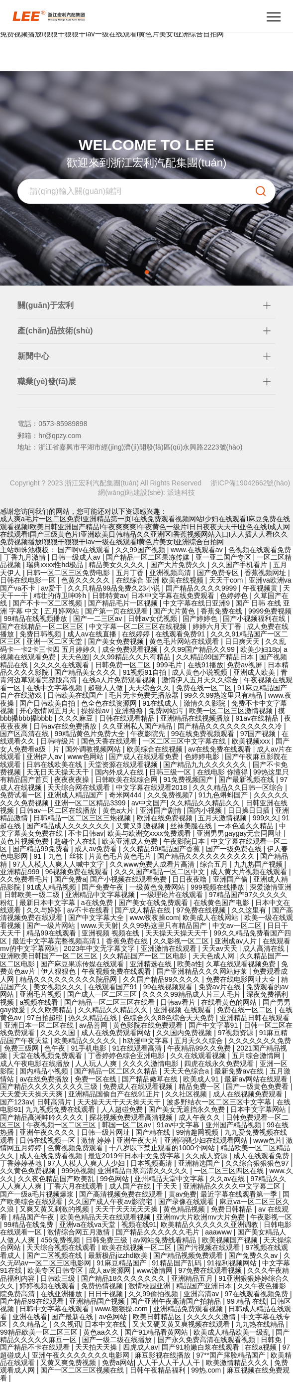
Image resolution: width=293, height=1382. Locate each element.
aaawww (219, 1232)
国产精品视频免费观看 (189, 1255)
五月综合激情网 (257, 1056)
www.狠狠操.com (122, 1309)
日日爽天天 (243, 641)
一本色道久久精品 (247, 826)
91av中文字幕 (179, 1125)
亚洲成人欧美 (255, 672)
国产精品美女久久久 (86, 672)
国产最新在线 (73, 1317)
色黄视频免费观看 (76, 1148)
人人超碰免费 (123, 1109)
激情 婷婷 (97, 1140)
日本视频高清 (152, 1163)
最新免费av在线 (240, 1071)
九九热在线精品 (260, 1324)
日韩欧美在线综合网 (127, 779)
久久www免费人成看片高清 (152, 864)
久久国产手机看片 (240, 565)
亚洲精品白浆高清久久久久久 (144, 1171)
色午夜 (55, 1048)
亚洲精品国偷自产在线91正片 (114, 1094)
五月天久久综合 (199, 1041)
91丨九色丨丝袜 (59, 856)
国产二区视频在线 (55, 1255)
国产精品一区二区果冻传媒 (149, 557)
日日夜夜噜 (190, 879)
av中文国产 (149, 803)
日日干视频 (106, 1294)
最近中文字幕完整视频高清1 (57, 941)
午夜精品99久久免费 (199, 1048)
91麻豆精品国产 (122, 1263)
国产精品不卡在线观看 (36, 1347)
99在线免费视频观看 (203, 734)
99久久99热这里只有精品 (224, 695)
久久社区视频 (187, 1094)
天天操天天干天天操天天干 (120, 1102)
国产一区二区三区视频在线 (83, 1370)
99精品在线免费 (29, 1224)
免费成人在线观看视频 (139, 1086)
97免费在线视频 (201, 910)
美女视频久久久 (58, 987)
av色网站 (113, 1317)
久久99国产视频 (141, 550)
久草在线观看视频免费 (242, 964)
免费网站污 (166, 711)
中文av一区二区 (238, 925)
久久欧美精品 (53, 1010)
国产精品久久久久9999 (202, 588)
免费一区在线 (96, 1079)
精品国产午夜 (34, 1217)
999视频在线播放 (218, 887)
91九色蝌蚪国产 (224, 795)
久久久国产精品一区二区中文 (160, 872)
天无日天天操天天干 (58, 772)
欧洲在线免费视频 (166, 818)
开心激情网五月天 (48, 711)
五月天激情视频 (223, 818)
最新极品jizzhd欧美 (119, 1255)
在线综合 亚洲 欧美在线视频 (160, 580)
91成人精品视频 (52, 887)
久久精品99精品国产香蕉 (162, 849)
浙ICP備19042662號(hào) (250, 483)
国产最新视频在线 (247, 779)
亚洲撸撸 (130, 711)
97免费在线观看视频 (210, 1270)
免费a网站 (118, 1363)
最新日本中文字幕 (48, 903)
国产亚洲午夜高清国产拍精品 (176, 1301)
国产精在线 (153, 1132)
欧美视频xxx (252, 741)
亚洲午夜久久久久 (48, 1132)
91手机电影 (89, 1048)
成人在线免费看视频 (51, 1156)
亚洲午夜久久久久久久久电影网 (81, 1355)
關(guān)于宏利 (45, 305)
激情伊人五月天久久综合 (201, 680)
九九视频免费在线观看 (61, 1109)
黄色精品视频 (185, 1209)
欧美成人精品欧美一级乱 (233, 1332)
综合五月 (215, 864)
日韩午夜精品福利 (159, 1370)
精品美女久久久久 (117, 565)
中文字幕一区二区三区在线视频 (139, 626)
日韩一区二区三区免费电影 (69, 573)
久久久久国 (58, 1033)
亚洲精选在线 (152, 964)
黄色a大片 (119, 810)
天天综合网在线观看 (79, 787)
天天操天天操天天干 (177, 933)
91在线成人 (161, 703)
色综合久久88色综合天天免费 (169, 1018)
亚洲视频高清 (171, 573)
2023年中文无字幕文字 (100, 948)
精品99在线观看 (52, 933)
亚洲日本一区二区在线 (40, 1025)
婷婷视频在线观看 (48, 1286)
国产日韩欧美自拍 (48, 703)
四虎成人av (140, 1347)
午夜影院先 (148, 734)
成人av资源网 (111, 1270)
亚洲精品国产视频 (98, 1301)
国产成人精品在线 (144, 910)
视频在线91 (139, 1224)
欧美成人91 (201, 1079)
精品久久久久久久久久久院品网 (69, 979)
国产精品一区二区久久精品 (117, 1071)
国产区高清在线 (25, 734)
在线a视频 (262, 1347)
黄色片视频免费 (25, 841)
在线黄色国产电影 (222, 903)
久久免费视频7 (171, 795)
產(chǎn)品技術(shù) (55, 330)
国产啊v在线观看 (85, 550)
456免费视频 (61, 1240)
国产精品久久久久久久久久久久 (207, 856)
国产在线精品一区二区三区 (43, 626)
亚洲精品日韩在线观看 (255, 1018)
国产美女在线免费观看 (154, 903)
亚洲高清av (202, 1294)
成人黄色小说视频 (200, 672)
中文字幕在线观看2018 (152, 787)
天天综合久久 (150, 688)
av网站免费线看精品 (165, 1240)
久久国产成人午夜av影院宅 (111, 1202)
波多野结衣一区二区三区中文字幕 (220, 1102)
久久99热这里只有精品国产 (165, 925)
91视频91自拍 (145, 672)
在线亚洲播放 (62, 1294)
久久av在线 (228, 1179)
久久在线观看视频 (199, 1056)
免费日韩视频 (41, 634)
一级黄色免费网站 (158, 887)
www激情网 (156, 1270)
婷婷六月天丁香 (218, 626)
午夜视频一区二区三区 (62, 1125)
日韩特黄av (109, 596)
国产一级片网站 (51, 925)
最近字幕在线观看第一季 (239, 1194)
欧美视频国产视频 (231, 1240)
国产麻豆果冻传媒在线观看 (83, 964)
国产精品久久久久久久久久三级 (49, 1086)
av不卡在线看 (89, 910)
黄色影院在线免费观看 (149, 1025)
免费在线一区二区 (205, 688)
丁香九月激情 (26, 557)
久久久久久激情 (212, 1317)
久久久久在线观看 (62, 665)
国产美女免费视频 (117, 641)
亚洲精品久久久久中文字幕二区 (233, 1186)
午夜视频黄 (261, 588)
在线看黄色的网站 (230, 1002)
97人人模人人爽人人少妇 (86, 1163)
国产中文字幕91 (214, 1025)
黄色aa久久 (101, 1332)
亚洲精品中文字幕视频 (101, 895)
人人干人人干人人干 (169, 1363)
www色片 (267, 1140)
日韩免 (272, 1340)
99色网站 (115, 1179)
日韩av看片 (178, 1002)
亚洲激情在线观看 (169, 948)
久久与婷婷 (44, 910)
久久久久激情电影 (152, 1064)
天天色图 (75, 657)
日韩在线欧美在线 (55, 764)
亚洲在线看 (29, 1317)
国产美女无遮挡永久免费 (187, 1109)
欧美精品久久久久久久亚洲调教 (210, 1224)
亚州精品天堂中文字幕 (170, 1179)
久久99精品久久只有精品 (132, 657)
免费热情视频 (103, 1286)
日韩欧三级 (58, 1278)
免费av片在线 (220, 987)
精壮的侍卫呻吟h (60, 596)
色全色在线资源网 (110, 703)
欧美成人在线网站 (211, 917)
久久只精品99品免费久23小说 (115, 588)
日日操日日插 (250, 810)
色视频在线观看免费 (259, 550)
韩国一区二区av (127, 1125)
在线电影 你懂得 (223, 772)
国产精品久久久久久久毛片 (158, 1232)
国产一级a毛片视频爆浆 (38, 1194)
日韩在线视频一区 (48, 1140)
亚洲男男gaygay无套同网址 (240, 833)
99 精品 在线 (246, 1301)
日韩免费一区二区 (124, 665)
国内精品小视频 (44, 1071)
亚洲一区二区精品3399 (90, 803)
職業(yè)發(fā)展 (46, 381)
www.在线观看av (197, 550)
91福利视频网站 (232, 1263)
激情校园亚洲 (150, 1286)
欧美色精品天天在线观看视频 (106, 1217)
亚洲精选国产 (200, 1163)
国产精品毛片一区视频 (124, 603)
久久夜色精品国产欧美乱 (57, 1179)
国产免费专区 (219, 573)
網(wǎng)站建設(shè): (132, 492)
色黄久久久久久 (86, 580)
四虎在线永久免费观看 (220, 1064)
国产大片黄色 (175, 611)
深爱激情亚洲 (271, 887)
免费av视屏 (245, 665)
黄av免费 (183, 1194)
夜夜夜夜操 (72, 779)
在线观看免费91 (180, 634)
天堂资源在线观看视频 (124, 764)
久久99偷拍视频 (154, 1294)
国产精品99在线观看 (32, 1301)
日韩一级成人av (76, 557)
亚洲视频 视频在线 (111, 933)
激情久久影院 (205, 703)
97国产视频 (259, 734)
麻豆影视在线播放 (164, 1355)
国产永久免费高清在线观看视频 (207, 1340)
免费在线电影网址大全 (242, 979)
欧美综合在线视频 (156, 749)
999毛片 (170, 665)
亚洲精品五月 (193, 1278)
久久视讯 (67, 1324)
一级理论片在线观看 (172, 895)
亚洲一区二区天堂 (55, 641)
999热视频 (77, 1171)
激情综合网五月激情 (79, 1232)
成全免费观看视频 (131, 649)
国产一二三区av (98, 618)
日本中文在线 (106, 1324)
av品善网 (94, 1025)
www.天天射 (99, 925)
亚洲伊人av (45, 757)
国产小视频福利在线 (255, 618)
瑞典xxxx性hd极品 (55, 565)
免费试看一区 (22, 795)
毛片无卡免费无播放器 (145, 695)
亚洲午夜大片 (138, 1140)
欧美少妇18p (260, 649)
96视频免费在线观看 (77, 872)
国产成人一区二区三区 (103, 994)
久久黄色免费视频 (29, 1171)
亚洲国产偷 (231, 879)
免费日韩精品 (233, 1209)
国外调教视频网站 (94, 749)
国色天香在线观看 (110, 741)
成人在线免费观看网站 (117, 1033)
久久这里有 (249, 910)
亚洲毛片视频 (41, 994)
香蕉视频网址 (266, 573)
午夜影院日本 (185, 841)
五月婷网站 (62, 611)
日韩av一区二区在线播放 (58, 810)
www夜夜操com (154, 917)
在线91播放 (205, 665)
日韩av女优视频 (153, 618)
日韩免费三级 (107, 1240)
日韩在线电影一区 (29, 580)
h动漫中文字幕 (147, 1041)
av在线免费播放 (45, 1079)
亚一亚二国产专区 (224, 557)
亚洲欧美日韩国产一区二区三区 (49, 956)
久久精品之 (30, 1324)
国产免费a (70, 879)
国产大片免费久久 (179, 565)
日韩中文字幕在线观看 (55, 1309)
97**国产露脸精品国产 (231, 1355)
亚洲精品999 (20, 872)
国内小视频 (205, 810)
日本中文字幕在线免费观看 (173, 596)
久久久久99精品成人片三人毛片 (192, 994)
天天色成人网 (214, 956)
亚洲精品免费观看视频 (189, 1309)
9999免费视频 (270, 611)
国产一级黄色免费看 (258, 1086)
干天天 (167, 1186)
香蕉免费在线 (222, 611)
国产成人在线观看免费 (145, 757)
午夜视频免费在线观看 (117, 971)
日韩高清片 (55, 1102)
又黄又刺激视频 (141, 826)
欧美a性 (189, 964)
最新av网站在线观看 (257, 1079)
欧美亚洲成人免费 (131, 841)
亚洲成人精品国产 (76, 795)
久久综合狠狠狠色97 (258, 1163)
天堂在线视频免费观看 (48, 1056)
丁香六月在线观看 (76, 1186)
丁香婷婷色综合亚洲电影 (127, 1056)
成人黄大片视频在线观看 (249, 872)
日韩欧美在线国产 (76, 695)
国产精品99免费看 (41, 849)
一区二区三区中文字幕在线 (185, 741)
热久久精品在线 (93, 1018)
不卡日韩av (85, 833)
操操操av (96, 711)
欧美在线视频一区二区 (138, 1247)
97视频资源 (236, 1033)
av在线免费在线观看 (220, 749)
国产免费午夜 (103, 887)
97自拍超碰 (45, 1018)
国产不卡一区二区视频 (48, 603)
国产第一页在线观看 (117, 611)
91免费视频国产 (188, 779)
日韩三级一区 (171, 772)
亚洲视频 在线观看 (183, 1010)
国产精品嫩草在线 (151, 1079)
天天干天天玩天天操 (127, 1209)
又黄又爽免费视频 (69, 1363)
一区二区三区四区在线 (230, 1171)
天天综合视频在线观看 (62, 1247)
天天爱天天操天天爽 (32, 1094)
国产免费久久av (254, 1255)
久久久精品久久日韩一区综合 (239, 787)
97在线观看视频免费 (257, 1294)
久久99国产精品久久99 (200, 649)
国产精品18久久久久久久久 (124, 1278)
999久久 (265, 818)
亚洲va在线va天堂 (88, 1224)
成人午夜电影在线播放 (36, 1064)
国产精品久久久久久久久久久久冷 (231, 726)
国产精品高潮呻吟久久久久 (43, 1117)
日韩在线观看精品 (128, 718)
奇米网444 (126, 795)
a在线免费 (98, 903)
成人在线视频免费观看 (249, 1094)
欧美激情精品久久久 (238, 1363)
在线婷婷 (137, 634)
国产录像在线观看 (187, 1202)
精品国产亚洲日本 (205, 1286)
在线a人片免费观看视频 (120, 680)
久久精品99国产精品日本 (215, 657)
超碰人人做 (106, 688)
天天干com (227, 580)
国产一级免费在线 (235, 849)
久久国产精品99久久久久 (162, 979)
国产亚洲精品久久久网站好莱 (203, 971)
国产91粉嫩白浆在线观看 (201, 1347)
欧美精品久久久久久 (86, 1041)
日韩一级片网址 (106, 1132)
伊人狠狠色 (59, 971)
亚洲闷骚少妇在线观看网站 (207, 1140)
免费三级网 (22, 1048)
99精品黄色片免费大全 (90, 734)
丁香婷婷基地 (22, 1163)
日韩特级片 (58, 741)
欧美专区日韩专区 (56, 1270)
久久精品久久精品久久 (206, 803)
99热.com (207, 1370)
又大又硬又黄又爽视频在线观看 (182, 1324)
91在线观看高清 (137, 1048)
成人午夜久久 (200, 1117)
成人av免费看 (97, 849)
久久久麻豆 (76, 718)
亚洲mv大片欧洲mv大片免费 (201, 1217)
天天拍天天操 (97, 1347)
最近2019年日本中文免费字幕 (135, 1156)
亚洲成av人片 (236, 941)
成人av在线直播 (92, 634)
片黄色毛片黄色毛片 (121, 856)
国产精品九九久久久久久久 (206, 764)
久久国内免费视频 (185, 1033)
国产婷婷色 (201, 618)
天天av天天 (220, 948)
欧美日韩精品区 (158, 1317)
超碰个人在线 (76, 841)
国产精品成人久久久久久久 (69, 826)
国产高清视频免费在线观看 (122, 1194)
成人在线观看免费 (262, 1156)
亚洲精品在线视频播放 (196, 718)
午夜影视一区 (271, 1217)
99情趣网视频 (198, 1132)
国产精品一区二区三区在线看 (110, 1002)
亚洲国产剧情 (162, 810)
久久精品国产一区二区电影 (146, 956)
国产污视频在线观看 (209, 1247)
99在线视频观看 (169, 987)
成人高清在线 (265, 948)
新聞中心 (33, 356)
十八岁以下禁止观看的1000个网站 (163, 1148)
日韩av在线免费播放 (65, 726)
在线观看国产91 (113, 987)
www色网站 (86, 757)
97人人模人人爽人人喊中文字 (58, 864)
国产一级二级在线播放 (118, 1340)
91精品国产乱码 (177, 1263)
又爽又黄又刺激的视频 (55, 1209)
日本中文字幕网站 (259, 1109)
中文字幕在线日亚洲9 (197, 603)
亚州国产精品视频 (234, 1125)
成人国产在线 (131, 1186)
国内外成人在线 (120, 772)
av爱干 (52, 588)
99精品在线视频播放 (36, 618)
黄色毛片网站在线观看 (185, 641)
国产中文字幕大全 (97, 917)
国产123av (16, 1102)
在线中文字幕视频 (55, 688)
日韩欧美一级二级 (33, 895)
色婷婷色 (235, 596)
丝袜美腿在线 (192, 826)
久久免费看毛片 (25, 879)
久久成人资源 (207, 1156)
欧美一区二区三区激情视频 (232, 711)
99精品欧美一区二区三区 (39, 1332)
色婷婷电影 (203, 757)
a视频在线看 (39, 1002)
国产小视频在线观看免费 (129, 879)
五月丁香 (131, 573)
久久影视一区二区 (182, 941)
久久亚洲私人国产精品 (138, 726)
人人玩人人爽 (97, 1064)
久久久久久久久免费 (259, 1041)
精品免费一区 (200, 1086)
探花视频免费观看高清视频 (132, 1117)
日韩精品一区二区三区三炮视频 (83, 818)
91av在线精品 (258, 718)
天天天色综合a (187, 1071)
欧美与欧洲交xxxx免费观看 (150, 833)
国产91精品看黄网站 (157, 1332)
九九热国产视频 (259, 864)
